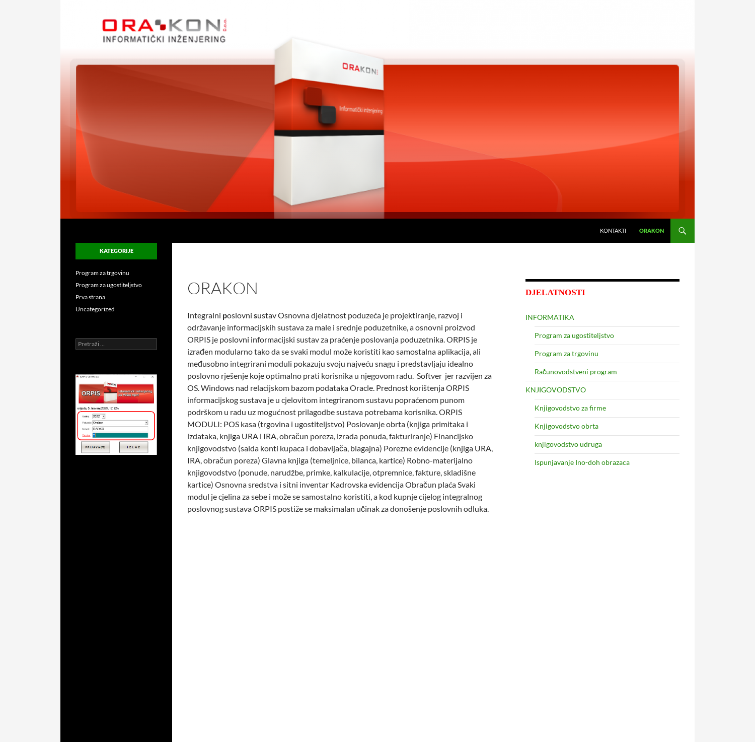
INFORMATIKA (549, 317)
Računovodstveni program (576, 371)
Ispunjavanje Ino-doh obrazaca (582, 462)
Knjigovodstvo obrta (566, 426)
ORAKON (651, 230)
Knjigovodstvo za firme (570, 407)
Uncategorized (95, 309)
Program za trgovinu (566, 353)
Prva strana (90, 297)
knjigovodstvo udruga (568, 444)
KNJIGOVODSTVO (555, 389)
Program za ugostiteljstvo (574, 335)
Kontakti (613, 230)
